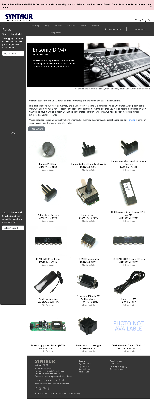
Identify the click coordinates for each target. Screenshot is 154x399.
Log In (141, 20)
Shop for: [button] (55, 32)
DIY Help (35, 25)
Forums (58, 25)
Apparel (71, 25)
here (40, 373)
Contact (96, 25)
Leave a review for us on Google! (50, 380)
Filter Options (36, 128)
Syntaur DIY (84, 366)
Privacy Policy (74, 393)
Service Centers (116, 369)
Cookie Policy (84, 369)
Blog (47, 25)
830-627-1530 (41, 364)
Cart (149, 20)
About (84, 25)
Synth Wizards (85, 363)
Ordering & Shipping (118, 366)
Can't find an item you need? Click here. (53, 376)
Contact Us (114, 363)
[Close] (151, 6)
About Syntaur (116, 361)
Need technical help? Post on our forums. (52, 383)
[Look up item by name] (114, 29)
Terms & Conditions (58, 393)
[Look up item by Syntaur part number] (138, 29)
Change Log (84, 372)
